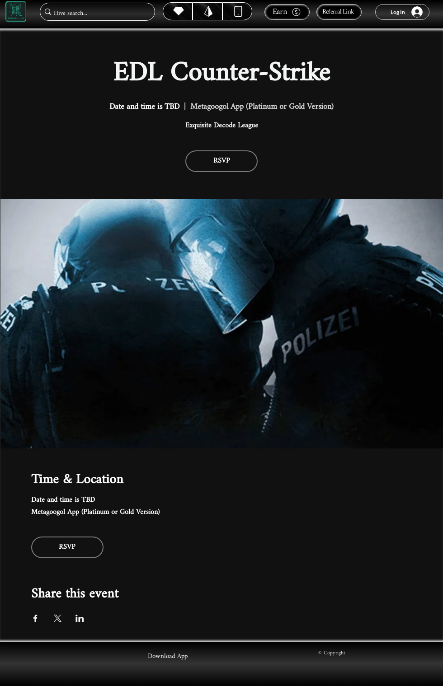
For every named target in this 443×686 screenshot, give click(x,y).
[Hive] (178, 11)
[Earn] (287, 12)
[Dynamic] (237, 11)
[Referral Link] (339, 12)
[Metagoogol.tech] (16, 12)
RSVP (221, 161)
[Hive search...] (95, 13)
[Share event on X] (57, 618)
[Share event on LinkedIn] (79, 618)
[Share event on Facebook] (35, 618)
